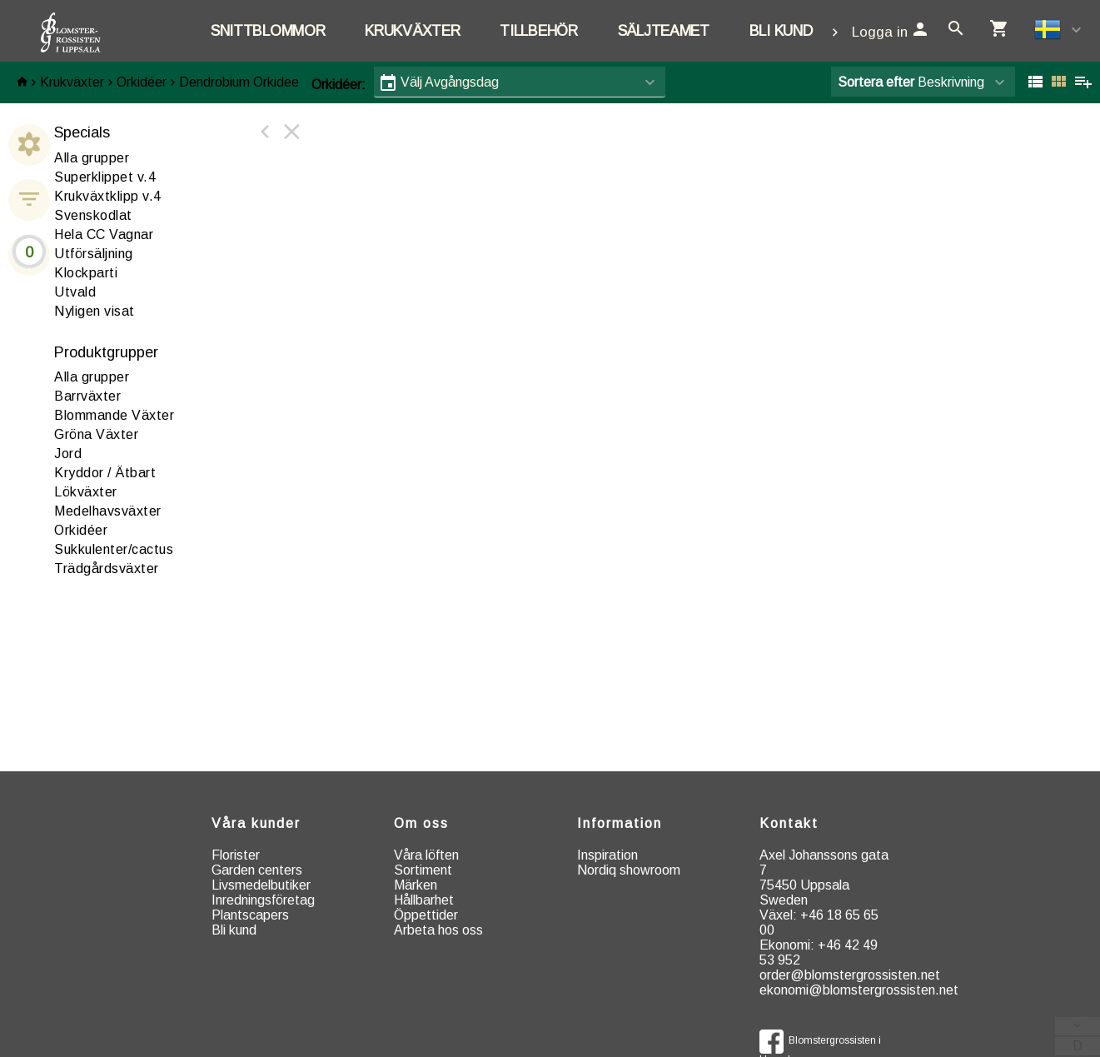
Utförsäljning (93, 254)
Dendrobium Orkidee (239, 82)
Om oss (421, 823)
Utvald (75, 292)
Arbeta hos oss (438, 930)
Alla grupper (91, 158)
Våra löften (426, 855)
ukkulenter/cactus (113, 549)
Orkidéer (142, 82)
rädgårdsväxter (106, 568)
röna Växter (96, 434)
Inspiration (607, 855)
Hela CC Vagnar (103, 234)
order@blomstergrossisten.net (849, 975)
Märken (415, 885)
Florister (236, 855)
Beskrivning (911, 82)
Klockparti (85, 273)
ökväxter (85, 492)
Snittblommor (268, 30)
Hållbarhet (424, 900)
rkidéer (80, 530)
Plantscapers (250, 915)
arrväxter (87, 396)
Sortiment (423, 870)
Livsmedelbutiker (261, 885)
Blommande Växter (114, 415)
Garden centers (257, 870)
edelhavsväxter (108, 511)
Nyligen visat (94, 311)
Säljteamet (663, 30)
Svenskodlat (93, 215)
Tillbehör (538, 30)
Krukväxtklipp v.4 (108, 196)
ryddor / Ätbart (105, 473)
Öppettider (426, 915)
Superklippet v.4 (105, 177)
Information (619, 823)
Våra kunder (256, 823)
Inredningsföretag (263, 900)
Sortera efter (876, 82)
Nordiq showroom (628, 870)
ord (68, 453)
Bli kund (781, 30)
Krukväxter (412, 30)
